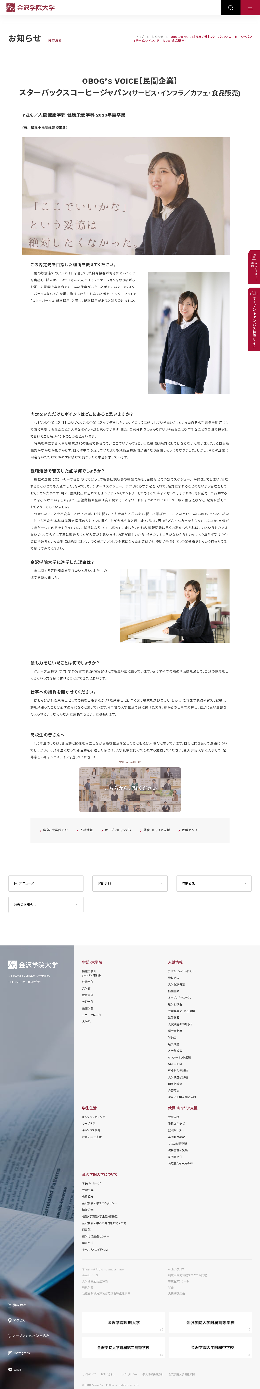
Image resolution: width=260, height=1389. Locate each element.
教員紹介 (87, 1196)
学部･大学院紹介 (55, 830)
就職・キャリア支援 (156, 830)
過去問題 (173, 1044)
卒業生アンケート (178, 1281)
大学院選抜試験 (178, 1077)
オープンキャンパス (118, 830)
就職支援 (173, 1117)
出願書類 (173, 991)
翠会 (171, 1287)
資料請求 (173, 978)
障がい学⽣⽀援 (92, 1137)
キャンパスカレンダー (95, 1117)
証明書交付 (175, 1157)
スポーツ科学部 (91, 1015)
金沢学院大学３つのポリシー (99, 1203)
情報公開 (87, 1209)
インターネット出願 (179, 1057)
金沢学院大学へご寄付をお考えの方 (104, 1223)
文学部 (86, 988)
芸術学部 (87, 1001)
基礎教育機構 (176, 1137)
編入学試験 (175, 1064)
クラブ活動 (88, 1123)
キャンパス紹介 (91, 1130)
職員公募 (87, 1287)
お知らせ (157, 36)
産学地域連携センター (95, 1236)
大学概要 (87, 1190)
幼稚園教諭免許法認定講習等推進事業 (106, 1293)
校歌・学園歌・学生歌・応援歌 (100, 1216)
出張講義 (173, 1017)
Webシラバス (176, 1269)
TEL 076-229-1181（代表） (24, 981)
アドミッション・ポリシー (182, 971)
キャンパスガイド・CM (95, 1249)
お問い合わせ (108, 1374)
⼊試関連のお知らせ (180, 1024)
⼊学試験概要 (176, 984)
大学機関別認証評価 (95, 1281)
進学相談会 (175, 1004)
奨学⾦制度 (175, 1030)
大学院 (86, 1021)
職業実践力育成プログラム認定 (187, 1275)
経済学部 (87, 981)
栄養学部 (87, 1008)
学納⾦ (172, 1037)
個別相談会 (175, 1084)
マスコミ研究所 (177, 1143)
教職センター (191, 830)
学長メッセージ (91, 1183)
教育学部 (87, 995)
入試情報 (86, 830)
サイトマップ (89, 1374)
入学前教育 (175, 1050)
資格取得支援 (176, 1123)
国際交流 (87, 1243)
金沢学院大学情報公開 (181, 1374)
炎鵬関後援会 (176, 1293)
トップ (140, 36)
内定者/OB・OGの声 (180, 1163)
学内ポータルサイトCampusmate (103, 1269)
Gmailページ (90, 1275)
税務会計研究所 (178, 1150)
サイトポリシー (129, 1374)
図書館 (86, 1229)
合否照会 (173, 1090)
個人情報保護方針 (153, 1374)
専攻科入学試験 (178, 1070)
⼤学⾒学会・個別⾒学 (181, 1011)
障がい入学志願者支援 (182, 1097)
